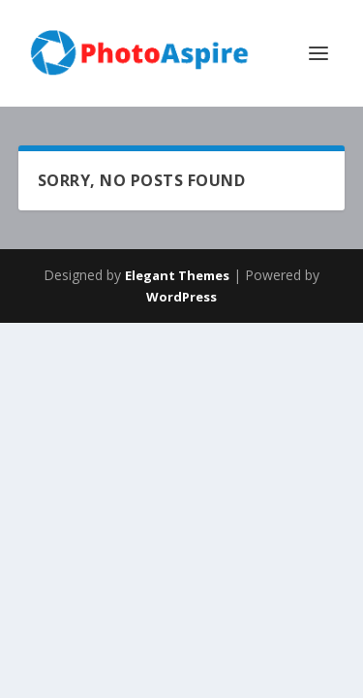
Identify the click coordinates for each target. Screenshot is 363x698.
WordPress (181, 296)
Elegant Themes (177, 275)
